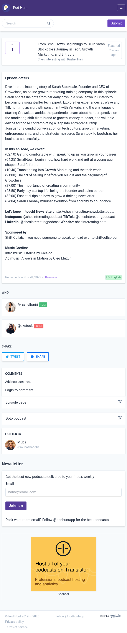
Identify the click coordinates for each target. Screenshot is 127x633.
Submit (116, 23)
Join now (16, 506)
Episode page (63, 402)
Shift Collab (14, 237)
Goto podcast (63, 418)
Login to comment (19, 390)
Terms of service (16, 627)
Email (9, 484)
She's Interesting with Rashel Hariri (61, 59)
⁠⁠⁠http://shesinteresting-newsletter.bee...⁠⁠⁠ (84, 211)
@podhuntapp (64, 520)
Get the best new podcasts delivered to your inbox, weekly (49, 477)
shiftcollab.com (107, 237)
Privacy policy (14, 621)
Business (51, 277)
